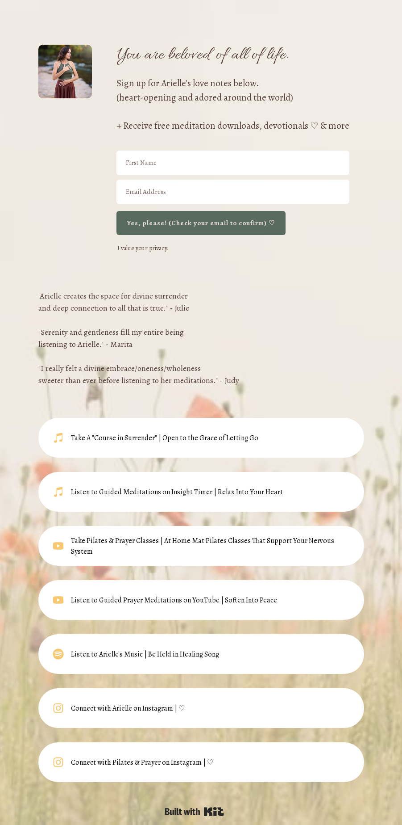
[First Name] (232, 163)
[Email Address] (232, 192)
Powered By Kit (194, 812)
